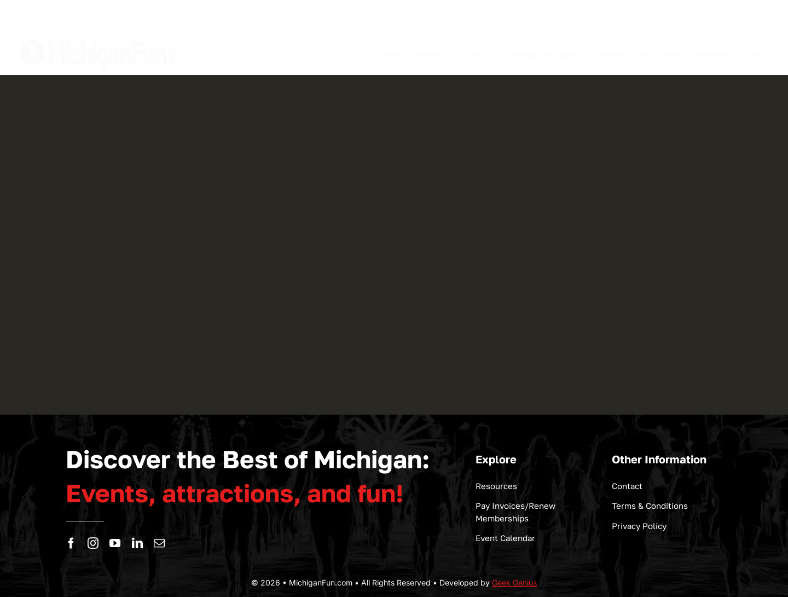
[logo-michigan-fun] (98, 38)
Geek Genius (514, 582)
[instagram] (93, 543)
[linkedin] (137, 543)
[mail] (159, 543)
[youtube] (114, 543)
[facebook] (71, 543)
